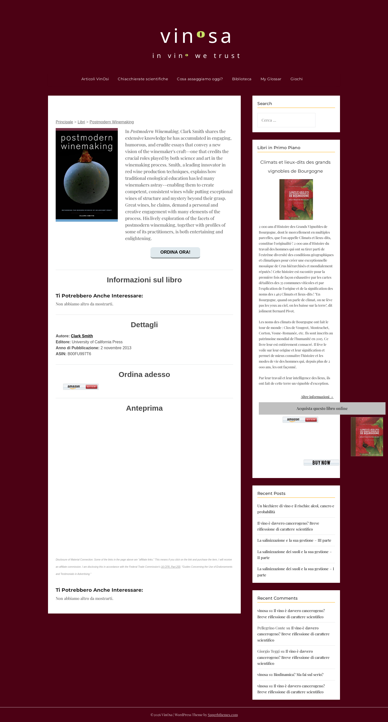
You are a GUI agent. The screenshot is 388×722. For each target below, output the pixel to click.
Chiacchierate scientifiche (143, 79)
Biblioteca (242, 79)
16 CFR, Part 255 (170, 566)
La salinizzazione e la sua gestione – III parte (294, 540)
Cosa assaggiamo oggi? (200, 79)
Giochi (297, 79)
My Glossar (271, 79)
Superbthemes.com (223, 714)
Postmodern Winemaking (112, 122)
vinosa (262, 610)
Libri (81, 122)
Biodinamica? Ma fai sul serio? (298, 674)
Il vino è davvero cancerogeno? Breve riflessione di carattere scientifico (293, 633)
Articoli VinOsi (95, 79)
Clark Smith (82, 336)
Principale (64, 122)
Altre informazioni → (317, 396)
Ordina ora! (175, 252)
